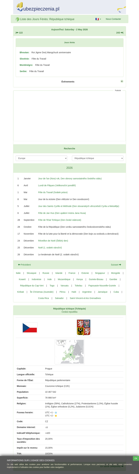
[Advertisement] (70, 116)
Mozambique (64, 279)
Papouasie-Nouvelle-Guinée (102, 285)
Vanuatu (65, 285)
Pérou (62, 292)
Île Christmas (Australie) (41, 292)
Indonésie (36, 279)
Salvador (59, 298)
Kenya (79, 279)
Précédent (24, 264)
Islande (58, 273)
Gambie (113, 279)
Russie (45, 273)
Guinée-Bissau (96, 279)
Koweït (22, 279)
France (72, 273)
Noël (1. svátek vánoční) (50, 247)
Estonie (85, 273)
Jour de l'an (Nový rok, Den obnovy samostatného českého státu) (70, 178)
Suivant (116, 264)
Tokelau (78, 285)
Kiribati (20, 292)
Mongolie (115, 273)
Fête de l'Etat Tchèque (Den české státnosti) (59, 220)
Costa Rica (43, 298)
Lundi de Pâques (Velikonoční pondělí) (57, 185)
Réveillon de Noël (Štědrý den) (53, 240)
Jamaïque (102, 292)
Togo (52, 285)
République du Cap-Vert (31, 285)
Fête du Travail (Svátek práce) (53, 192)
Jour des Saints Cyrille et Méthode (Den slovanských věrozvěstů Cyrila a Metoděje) (78, 206)
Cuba (116, 292)
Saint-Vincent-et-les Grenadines (85, 298)
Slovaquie (31, 273)
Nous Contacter (113, 19)
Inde (49, 279)
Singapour (100, 273)
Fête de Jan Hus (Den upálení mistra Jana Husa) (62, 213)
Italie (18, 273)
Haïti (74, 292)
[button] (98, 19)
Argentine (87, 292)
